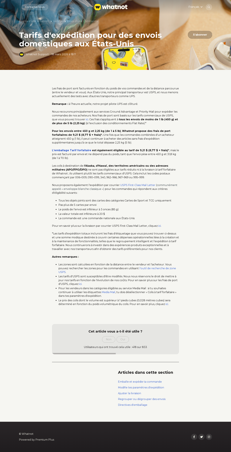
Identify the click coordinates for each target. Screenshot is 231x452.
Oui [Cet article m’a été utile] (122, 339)
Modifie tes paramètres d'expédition (141, 387)
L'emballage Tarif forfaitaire (71, 150)
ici (87, 119)
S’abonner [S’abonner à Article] (200, 34)
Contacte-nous (34, 7)
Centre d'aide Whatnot (34, 21)
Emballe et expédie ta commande (140, 381)
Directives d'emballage (132, 404)
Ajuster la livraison (129, 393)
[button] (196, 7)
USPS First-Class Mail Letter (137, 185)
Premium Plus (44, 439)
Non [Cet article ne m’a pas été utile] (108, 339)
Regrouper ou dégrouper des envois (141, 399)
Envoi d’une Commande (82, 21)
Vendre (58, 21)
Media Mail (108, 292)
